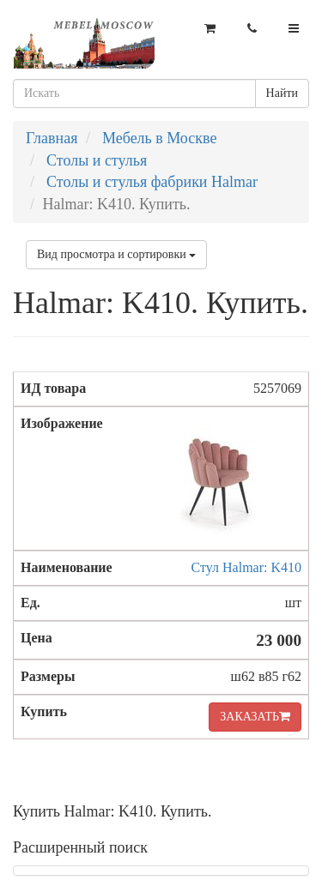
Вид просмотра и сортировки (116, 254)
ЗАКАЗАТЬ (255, 716)
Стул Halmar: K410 (246, 567)
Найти (282, 93)
